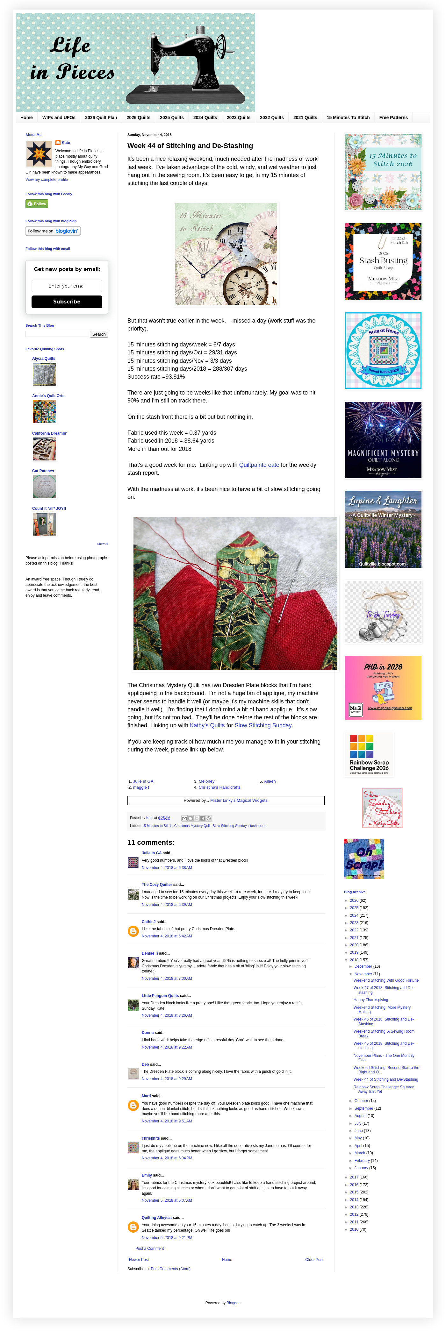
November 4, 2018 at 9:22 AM (167, 1047)
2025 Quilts (172, 117)
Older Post (314, 1259)
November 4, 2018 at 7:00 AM (167, 978)
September (364, 1108)
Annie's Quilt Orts (48, 396)
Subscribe (67, 302)
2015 (355, 1192)
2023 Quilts (239, 117)
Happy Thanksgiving (371, 1000)
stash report (257, 826)
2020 (355, 945)
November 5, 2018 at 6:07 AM (167, 1200)
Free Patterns (393, 117)
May (359, 1138)
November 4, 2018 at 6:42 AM (167, 936)
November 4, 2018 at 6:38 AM (167, 867)
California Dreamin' (49, 433)
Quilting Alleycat (157, 1217)
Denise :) (150, 953)
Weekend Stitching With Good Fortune (386, 980)
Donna (148, 1032)
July (359, 1123)
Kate (66, 142)
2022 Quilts (272, 117)
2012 (355, 1214)
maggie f (141, 787)
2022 (355, 930)
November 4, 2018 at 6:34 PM (167, 1158)
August (361, 1116)
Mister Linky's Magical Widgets (239, 800)
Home (26, 117)
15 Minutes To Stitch (348, 117)
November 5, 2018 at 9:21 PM (167, 1237)
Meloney (207, 781)
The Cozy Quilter (157, 884)
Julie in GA (143, 781)
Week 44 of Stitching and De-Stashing (386, 1079)
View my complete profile (46, 179)
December (364, 966)
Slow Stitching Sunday (263, 725)
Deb (145, 1064)
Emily (147, 1175)
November (364, 974)
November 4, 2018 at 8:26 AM (167, 1015)
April (359, 1145)
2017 (355, 1177)
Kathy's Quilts (207, 725)
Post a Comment (149, 1248)
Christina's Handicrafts (220, 787)
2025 (355, 908)
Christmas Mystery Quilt (192, 826)
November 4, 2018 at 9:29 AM (167, 1079)
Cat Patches (43, 471)
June (359, 1130)
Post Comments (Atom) (171, 1269)
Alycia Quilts (43, 358)
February (363, 1160)
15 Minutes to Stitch (157, 826)
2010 (355, 1229)
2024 (355, 915)
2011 (355, 1222)
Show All (102, 543)
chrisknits (151, 1138)
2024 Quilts (205, 117)
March (360, 1153)
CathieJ (148, 922)
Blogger (233, 1303)
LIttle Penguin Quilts (160, 995)
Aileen (270, 781)
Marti (146, 1096)
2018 (355, 960)
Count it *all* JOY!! (49, 508)
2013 (355, 1207)
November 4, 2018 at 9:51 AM (167, 1121)
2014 (355, 1200)
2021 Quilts (305, 117)
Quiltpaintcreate (259, 465)
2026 (355, 900)
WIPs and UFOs (59, 117)
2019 (355, 952)
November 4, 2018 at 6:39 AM (167, 904)
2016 (355, 1185)
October (362, 1101)
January (362, 1168)
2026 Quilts (139, 117)
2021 (355, 938)
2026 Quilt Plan (101, 117)
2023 (355, 923)
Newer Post (139, 1259)
